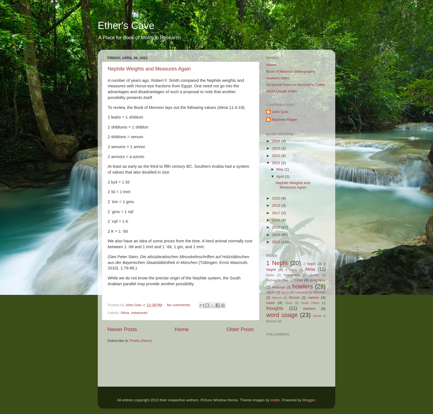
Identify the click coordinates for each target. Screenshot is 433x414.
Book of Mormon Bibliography (290, 71)
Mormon (319, 292)
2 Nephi (309, 264)
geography (318, 280)
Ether (298, 280)
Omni (288, 303)
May (280, 169)
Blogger (308, 400)
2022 (276, 156)
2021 (276, 163)
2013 (276, 242)
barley (270, 275)
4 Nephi (291, 269)
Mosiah (294, 298)
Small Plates (310, 303)
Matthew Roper (284, 119)
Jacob (270, 292)
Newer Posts (122, 329)
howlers (302, 286)
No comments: (179, 305)
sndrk (275, 400)
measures (139, 313)
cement (314, 275)
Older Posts (240, 329)
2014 (276, 235)
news (270, 303)
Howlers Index (278, 78)
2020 (276, 198)
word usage (282, 314)
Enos (285, 280)
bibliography (292, 275)
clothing (271, 280)
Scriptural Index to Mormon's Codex (295, 85)
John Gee (280, 112)
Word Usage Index (281, 91)
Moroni (276, 297)
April (280, 176)
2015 (276, 227)
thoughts (274, 308)
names (313, 297)
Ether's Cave (126, 25)
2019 (276, 205)
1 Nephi (277, 263)
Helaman (278, 287)
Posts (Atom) (141, 341)
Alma (125, 313)
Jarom (285, 292)
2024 (276, 141)
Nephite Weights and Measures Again (149, 69)
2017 (276, 213)
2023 (276, 148)
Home (182, 329)
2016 (276, 220)
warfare (309, 308)
